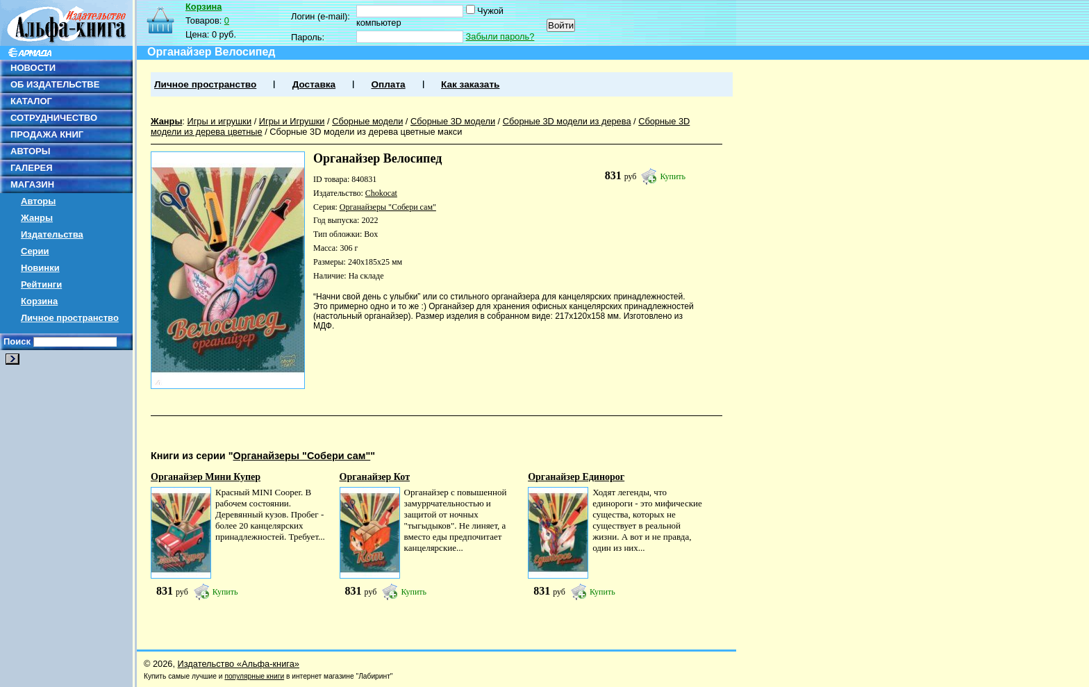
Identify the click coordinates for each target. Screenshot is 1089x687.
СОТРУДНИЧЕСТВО (53, 118)
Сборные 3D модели (452, 121)
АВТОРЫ (30, 151)
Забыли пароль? (500, 36)
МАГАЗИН (32, 184)
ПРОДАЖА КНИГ (46, 134)
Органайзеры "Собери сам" (388, 207)
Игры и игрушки (219, 121)
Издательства (52, 234)
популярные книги (254, 676)
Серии (35, 251)
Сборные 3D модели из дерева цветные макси (365, 131)
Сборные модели (367, 121)
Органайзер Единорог (576, 477)
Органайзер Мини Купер (205, 477)
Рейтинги (41, 284)
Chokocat (381, 193)
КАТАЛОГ (31, 101)
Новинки (40, 268)
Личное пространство (70, 318)
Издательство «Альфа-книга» (238, 664)
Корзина (39, 301)
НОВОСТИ (33, 68)
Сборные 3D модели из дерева (567, 121)
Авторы (38, 201)
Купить (672, 176)
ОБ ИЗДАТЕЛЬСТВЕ (54, 84)
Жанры (37, 218)
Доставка (313, 84)
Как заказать (470, 84)
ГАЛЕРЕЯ (31, 168)
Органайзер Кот (375, 477)
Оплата (388, 84)
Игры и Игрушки (292, 121)
